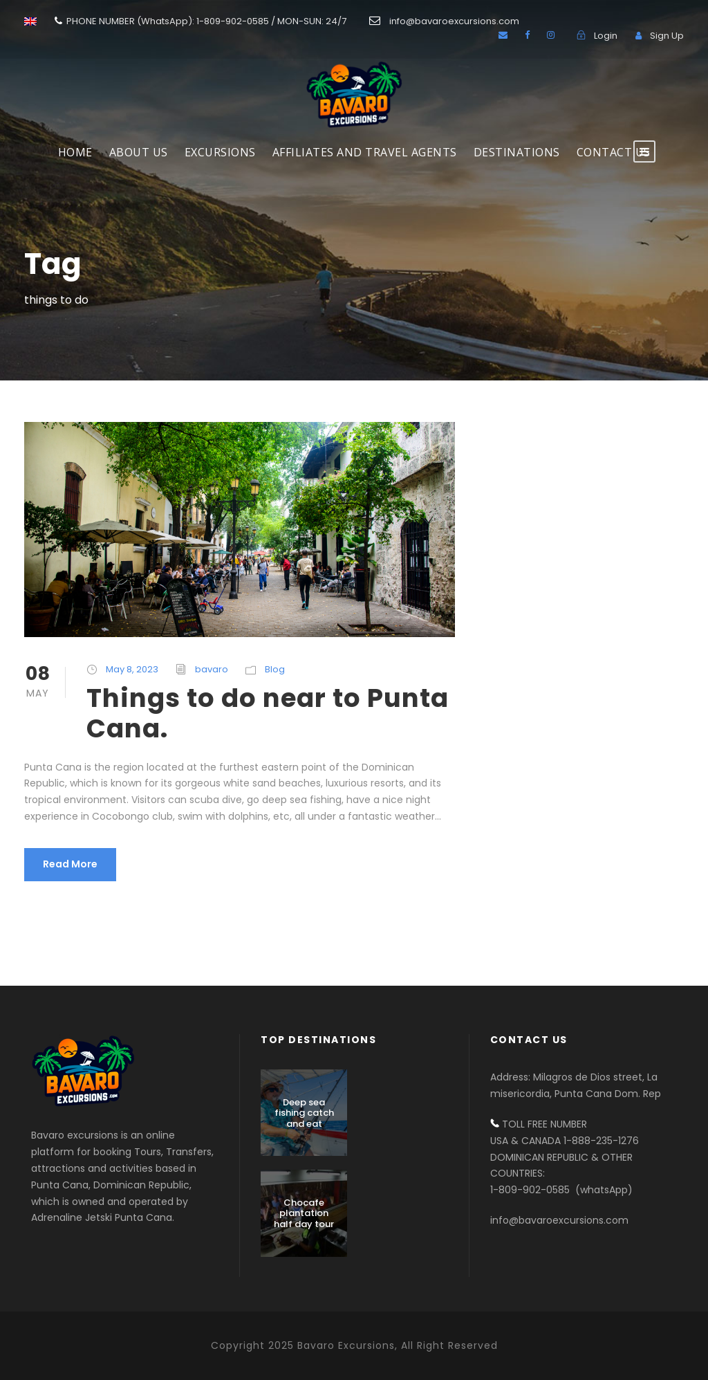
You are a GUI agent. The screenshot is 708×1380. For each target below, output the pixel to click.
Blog (275, 669)
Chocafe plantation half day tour (304, 1213)
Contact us (614, 152)
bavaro (211, 669)
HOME (75, 152)
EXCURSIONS (220, 152)
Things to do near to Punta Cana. (267, 713)
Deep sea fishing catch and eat (304, 1113)
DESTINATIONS (517, 152)
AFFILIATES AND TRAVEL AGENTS (364, 152)
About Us (138, 152)
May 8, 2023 (132, 669)
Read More (70, 864)
